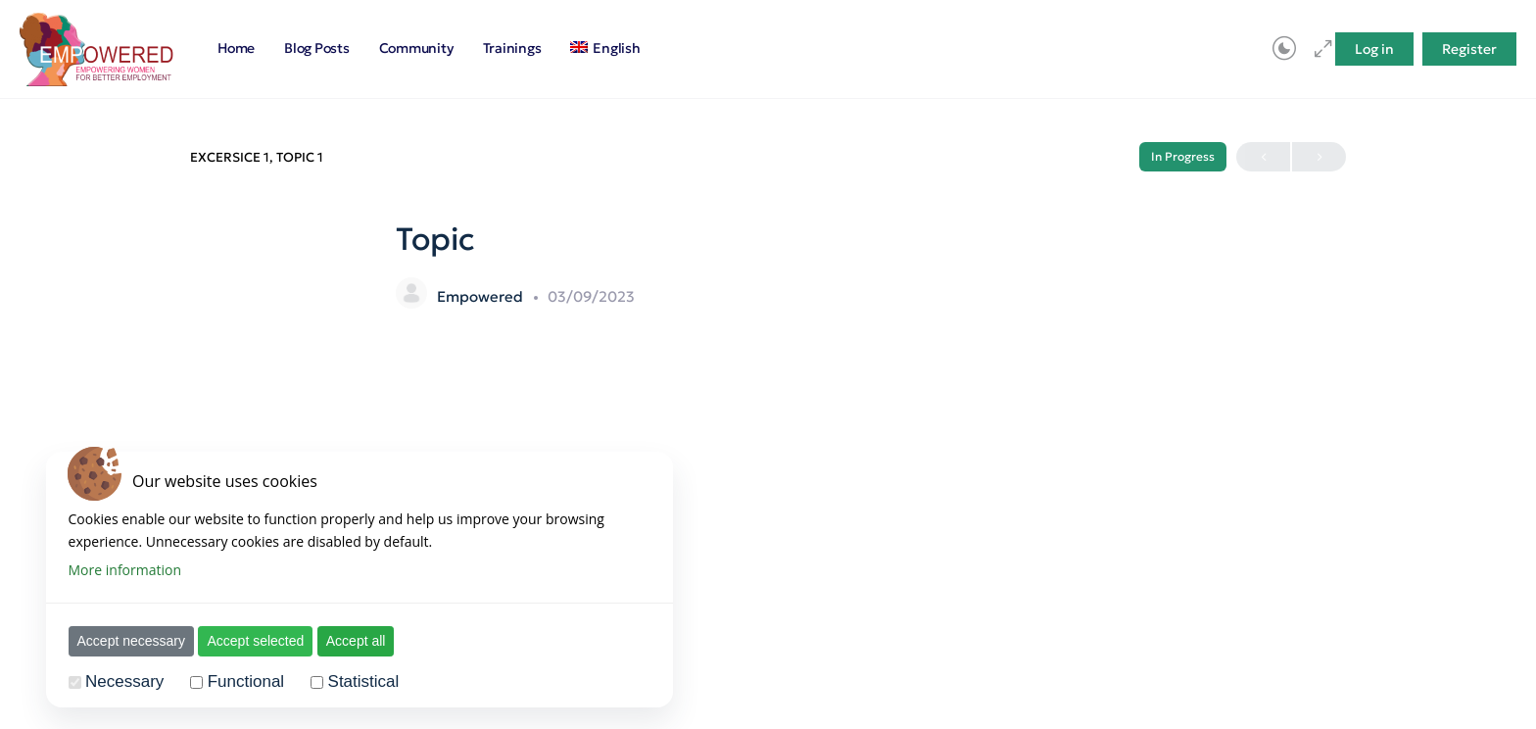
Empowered (482, 296)
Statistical (364, 681)
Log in (1374, 49)
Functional (246, 681)
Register (1469, 49)
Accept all (356, 641)
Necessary (124, 681)
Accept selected (255, 641)
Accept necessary (131, 641)
